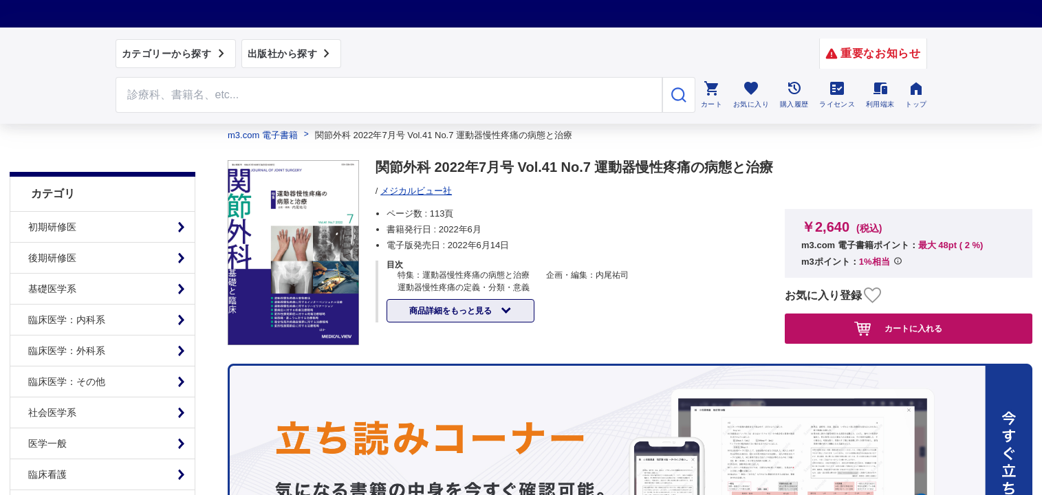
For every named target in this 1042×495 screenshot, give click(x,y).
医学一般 (47, 409)
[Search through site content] (389, 95)
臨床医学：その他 (66, 347)
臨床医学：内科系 (66, 285)
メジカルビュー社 (416, 191)
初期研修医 (52, 192)
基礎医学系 (52, 254)
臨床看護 (47, 440)
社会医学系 (52, 378)
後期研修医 (52, 223)
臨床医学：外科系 (66, 316)
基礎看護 (47, 470)
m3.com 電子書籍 (263, 135)
